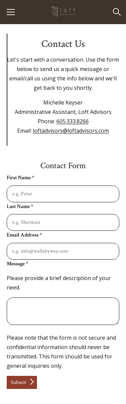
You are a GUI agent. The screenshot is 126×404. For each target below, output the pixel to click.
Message (17, 263)
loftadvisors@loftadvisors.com (71, 130)
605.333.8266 (72, 121)
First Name (20, 177)
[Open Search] (117, 12)
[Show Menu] (11, 12)
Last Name (20, 206)
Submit (18, 382)
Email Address (24, 235)
